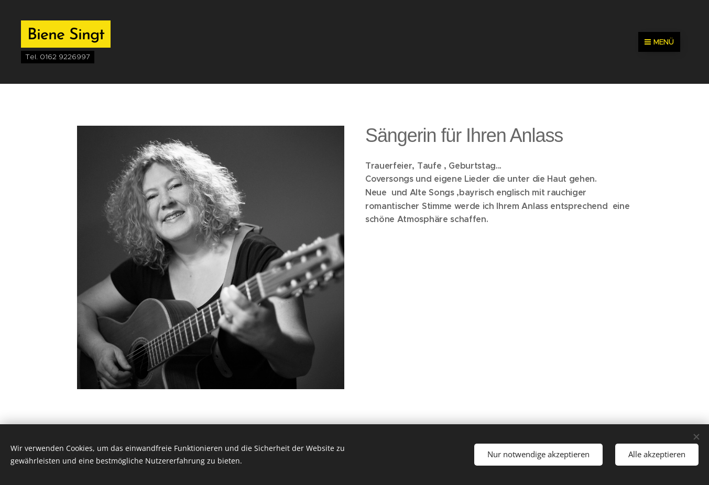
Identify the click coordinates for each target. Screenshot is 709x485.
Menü (659, 42)
